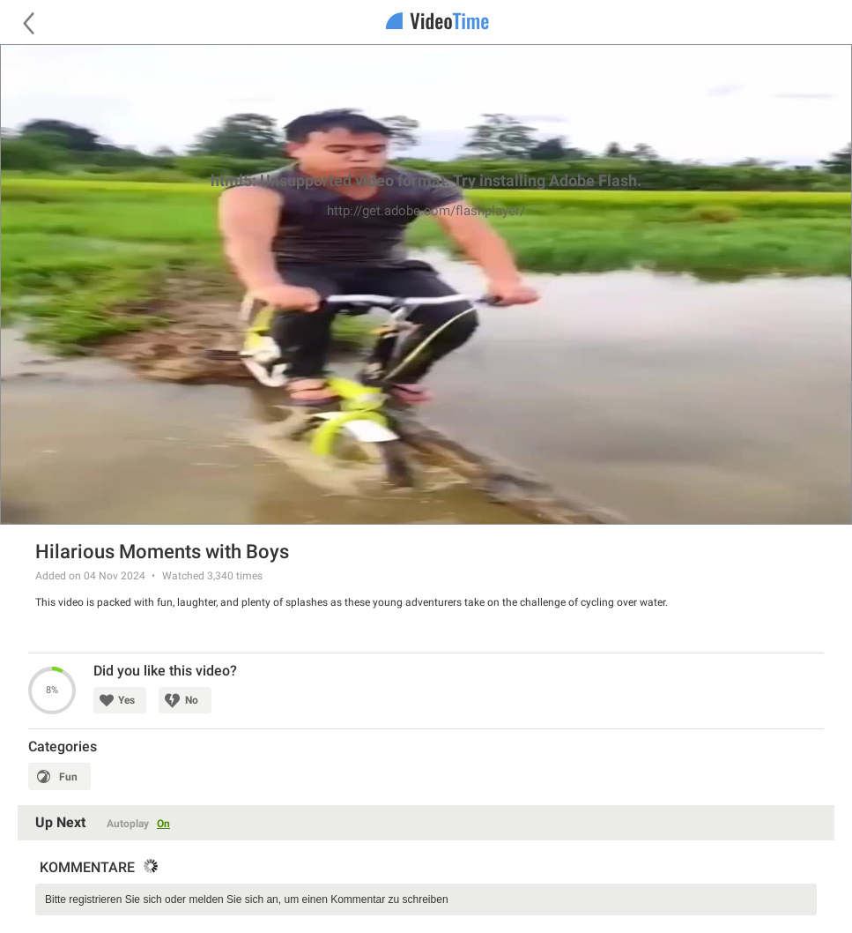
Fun (68, 777)
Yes (126, 700)
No (191, 700)
